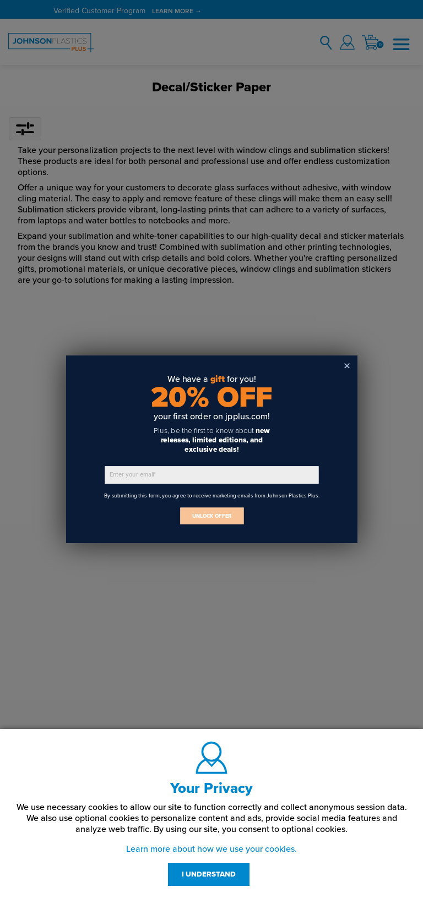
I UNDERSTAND (209, 874)
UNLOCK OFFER (211, 516)
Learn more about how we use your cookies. (211, 849)
